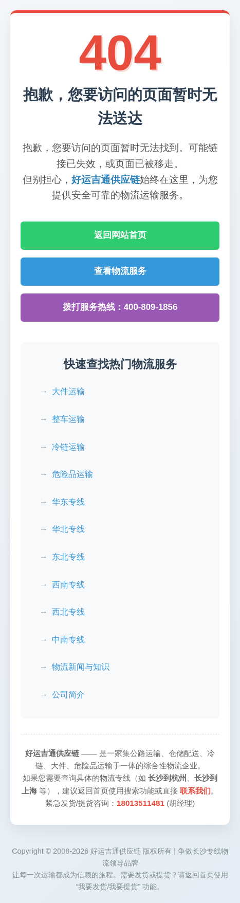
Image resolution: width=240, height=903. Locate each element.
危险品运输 (72, 474)
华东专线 (68, 501)
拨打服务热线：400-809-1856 (120, 307)
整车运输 (68, 419)
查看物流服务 (120, 271)
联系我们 (195, 790)
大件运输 (68, 391)
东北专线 (68, 556)
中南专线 (68, 639)
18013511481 (140, 803)
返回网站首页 (120, 235)
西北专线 (68, 611)
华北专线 (68, 529)
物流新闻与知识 (80, 666)
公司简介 (68, 694)
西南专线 (68, 584)
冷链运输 (68, 447)
